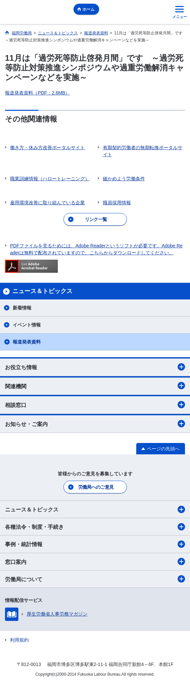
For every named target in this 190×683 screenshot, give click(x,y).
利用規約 (19, 640)
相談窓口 (95, 404)
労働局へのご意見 (96, 487)
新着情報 (22, 307)
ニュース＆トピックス (95, 509)
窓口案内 (95, 561)
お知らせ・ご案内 (95, 423)
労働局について (95, 579)
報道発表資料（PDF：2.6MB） (37, 92)
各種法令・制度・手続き (95, 526)
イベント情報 (27, 324)
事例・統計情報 (95, 544)
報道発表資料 (27, 342)
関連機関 (95, 385)
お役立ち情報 (95, 367)
